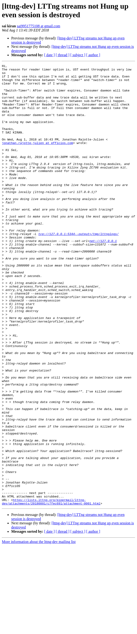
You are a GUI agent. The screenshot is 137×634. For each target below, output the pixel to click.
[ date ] (49, 55)
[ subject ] (77, 55)
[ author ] (93, 55)
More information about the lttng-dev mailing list (39, 630)
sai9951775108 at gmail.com (38, 26)
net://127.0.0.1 (103, 276)
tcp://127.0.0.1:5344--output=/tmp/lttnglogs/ (78, 268)
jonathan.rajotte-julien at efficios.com (37, 159)
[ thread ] (62, 55)
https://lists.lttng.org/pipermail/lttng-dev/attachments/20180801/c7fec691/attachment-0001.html (51, 589)
